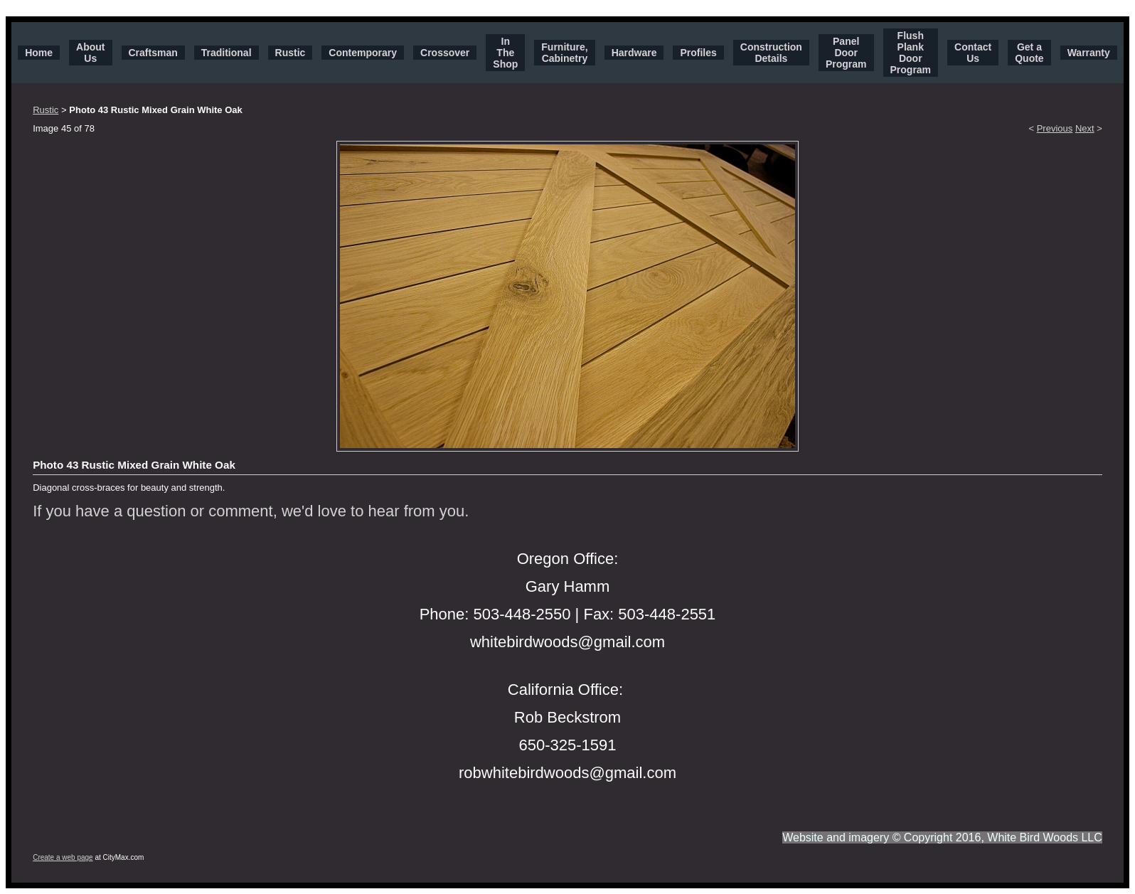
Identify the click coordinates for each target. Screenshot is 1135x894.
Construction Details (771, 52)
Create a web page (63, 857)
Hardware (634, 52)
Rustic (290, 52)
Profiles (698, 52)
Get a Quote (1029, 52)
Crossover (444, 52)
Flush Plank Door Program (911, 52)
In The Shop (505, 53)
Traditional (226, 52)
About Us (90, 52)
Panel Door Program (846, 53)
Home (39, 52)
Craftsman (153, 52)
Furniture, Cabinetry (564, 52)
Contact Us (972, 52)
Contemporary (363, 52)
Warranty (1088, 52)
